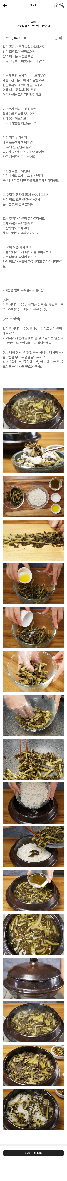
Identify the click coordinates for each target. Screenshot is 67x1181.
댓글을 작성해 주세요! (33, 1153)
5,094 (11, 38)
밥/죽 (33, 21)
